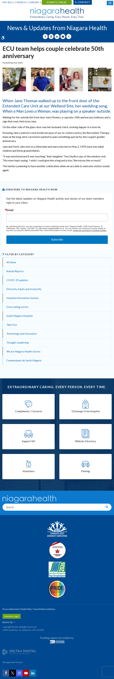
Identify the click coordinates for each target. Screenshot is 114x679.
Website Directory (85, 441)
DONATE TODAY (57, 2)
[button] (14, 79)
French (21, 2)
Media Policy (26, 609)
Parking (85, 471)
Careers (33, 2)
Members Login (12, 616)
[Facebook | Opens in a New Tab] (6, 673)
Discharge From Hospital (86, 411)
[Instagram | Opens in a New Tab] (19, 673)
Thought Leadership (17, 342)
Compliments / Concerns (28, 411)
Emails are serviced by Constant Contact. (90, 230)
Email (10, 210)
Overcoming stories (17, 306)
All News (11, 262)
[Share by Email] (62, 36)
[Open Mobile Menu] (110, 3)
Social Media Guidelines (44, 609)
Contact (84, 2)
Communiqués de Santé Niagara (23, 360)
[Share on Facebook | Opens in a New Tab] (45, 36)
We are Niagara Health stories (23, 351)
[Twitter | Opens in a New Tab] (12, 673)
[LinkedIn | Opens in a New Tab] (32, 673)
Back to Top (8, 622)
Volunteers (28, 471)
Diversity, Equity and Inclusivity (24, 289)
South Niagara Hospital (19, 315)
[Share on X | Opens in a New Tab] (68, 36)
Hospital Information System (22, 297)
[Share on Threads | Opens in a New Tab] (51, 36)
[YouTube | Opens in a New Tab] (26, 673)
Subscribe (57, 239)
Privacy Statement (11, 609)
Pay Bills (8, 2)
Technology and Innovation (21, 333)
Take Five (11, 324)
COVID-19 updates (17, 280)
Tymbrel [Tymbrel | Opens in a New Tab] (19, 662)
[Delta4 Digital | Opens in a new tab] (19, 651)
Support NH (28, 441)
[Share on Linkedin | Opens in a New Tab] (57, 36)
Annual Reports (15, 271)
